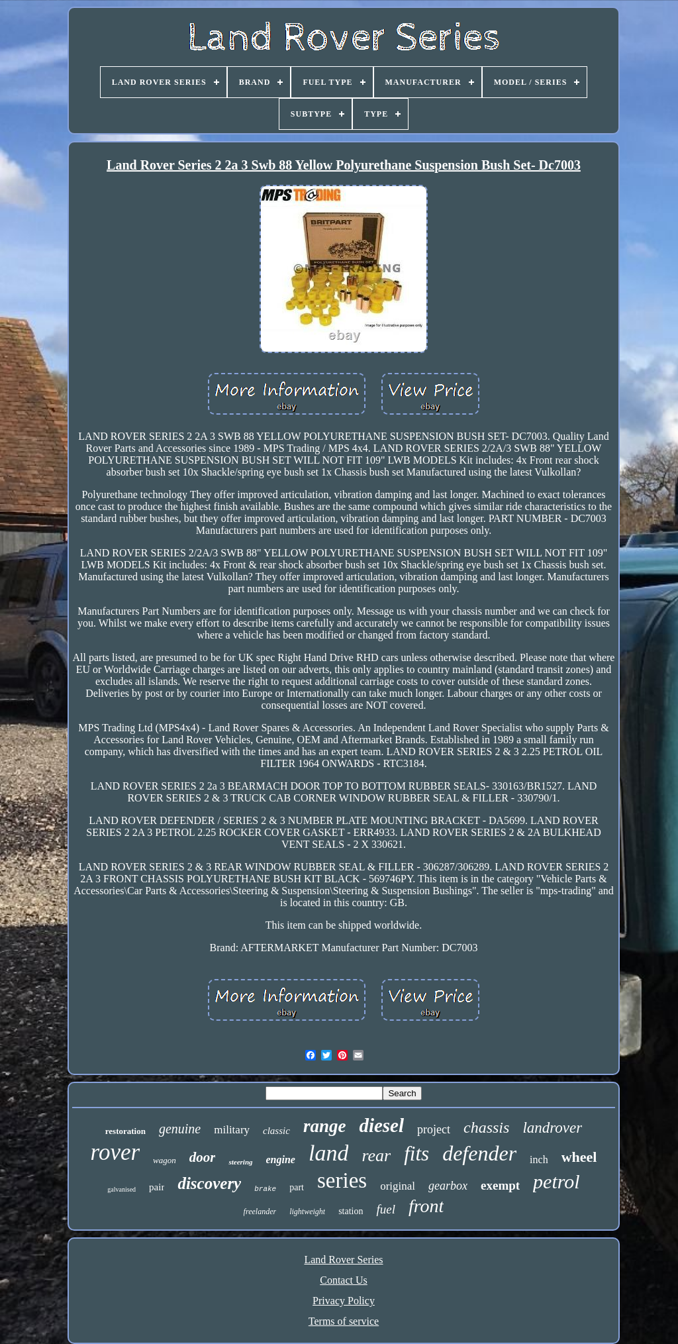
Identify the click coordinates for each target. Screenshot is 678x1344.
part (296, 1187)
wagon (164, 1160)
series (342, 1180)
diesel (381, 1125)
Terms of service (344, 1321)
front (426, 1206)
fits (416, 1153)
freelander (260, 1211)
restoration (125, 1131)
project (433, 1129)
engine (280, 1159)
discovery (209, 1183)
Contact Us (343, 1280)
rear (376, 1155)
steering (240, 1162)
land (328, 1153)
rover (115, 1152)
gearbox (447, 1185)
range (324, 1126)
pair (156, 1187)
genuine (180, 1128)
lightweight (307, 1211)
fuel (385, 1209)
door (202, 1157)
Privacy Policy (344, 1300)
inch (539, 1159)
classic (276, 1130)
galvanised (121, 1189)
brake (265, 1189)
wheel (579, 1157)
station (350, 1211)
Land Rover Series (343, 1259)
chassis (486, 1127)
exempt (500, 1185)
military (232, 1129)
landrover (552, 1127)
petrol (556, 1181)
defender (479, 1153)
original (397, 1186)
